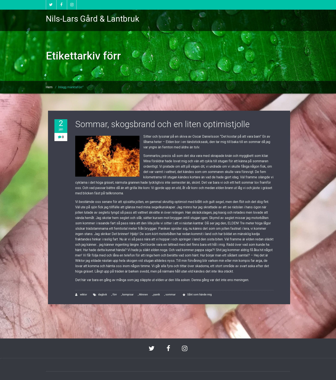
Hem (49, 87)
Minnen (143, 294)
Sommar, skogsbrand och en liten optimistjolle (162, 124)
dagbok (102, 294)
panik (156, 294)
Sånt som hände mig (199, 294)
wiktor (81, 294)
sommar (170, 294)
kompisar (128, 294)
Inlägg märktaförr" (71, 87)
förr (114, 294)
